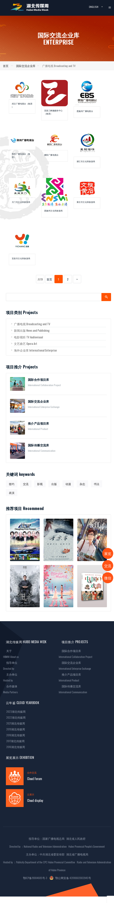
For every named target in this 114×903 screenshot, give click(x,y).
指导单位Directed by (10, 665)
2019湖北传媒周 (14, 729)
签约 (11, 484)
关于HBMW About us (11, 654)
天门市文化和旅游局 (21, 202)
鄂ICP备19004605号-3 (35, 878)
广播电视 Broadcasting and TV (30, 324)
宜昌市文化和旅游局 (21, 258)
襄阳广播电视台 (51, 155)
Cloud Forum (34, 778)
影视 (40, 484)
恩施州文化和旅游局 (53, 211)
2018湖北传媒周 (14, 735)
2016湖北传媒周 (14, 747)
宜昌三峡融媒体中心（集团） (53, 112)
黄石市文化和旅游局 (86, 202)
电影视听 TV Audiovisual (27, 337)
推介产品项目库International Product (70, 677)
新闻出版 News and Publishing (30, 330)
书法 (96, 484)
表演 (11, 493)
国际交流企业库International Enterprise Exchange (75, 665)
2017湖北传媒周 (14, 741)
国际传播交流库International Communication (73, 689)
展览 (107, 553)
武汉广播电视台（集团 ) (22, 105)
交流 (25, 484)
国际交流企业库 (25, 66)
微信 (107, 577)
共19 (40, 279)
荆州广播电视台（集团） (21, 155)
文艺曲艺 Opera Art (24, 343)
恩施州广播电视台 (85, 111)
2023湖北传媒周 (14, 711)
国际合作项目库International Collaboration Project (75, 654)
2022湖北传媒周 (14, 717)
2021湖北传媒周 (14, 723)
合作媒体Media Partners (10, 689)
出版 (54, 484)
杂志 (82, 484)
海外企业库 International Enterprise (34, 350)
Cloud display (35, 800)
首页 (5, 66)
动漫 (68, 484)
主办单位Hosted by (10, 677)
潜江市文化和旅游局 (86, 161)
